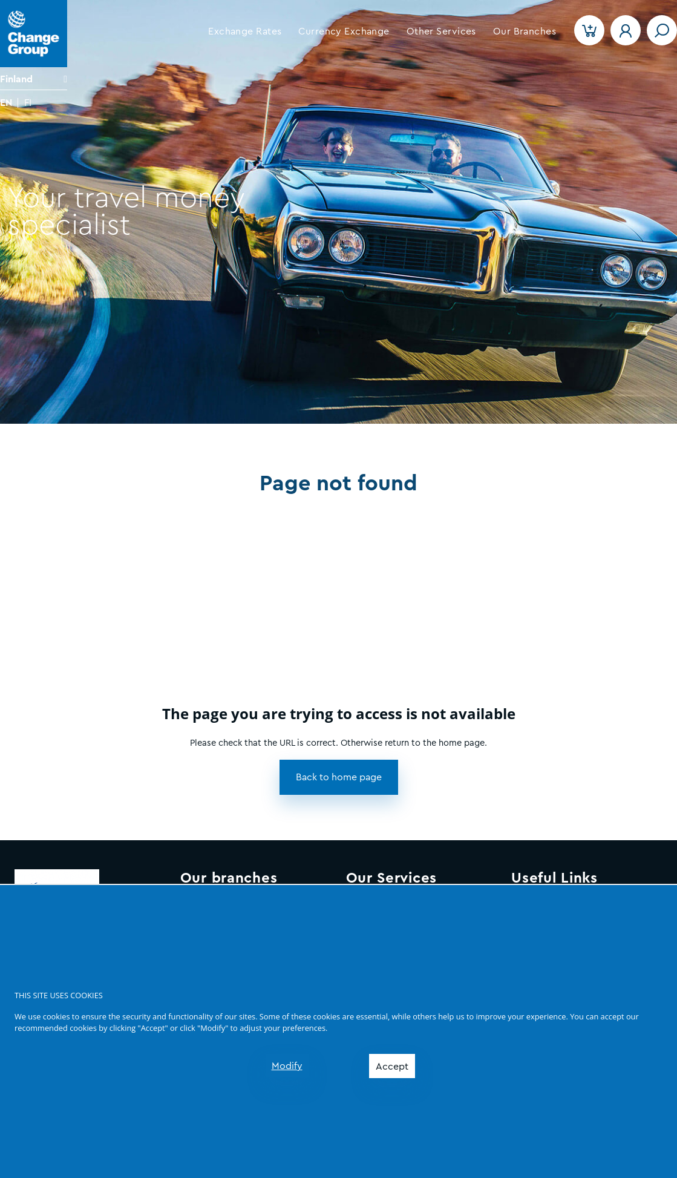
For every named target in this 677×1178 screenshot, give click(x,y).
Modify (287, 1066)
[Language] (33, 78)
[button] (244, 31)
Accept (392, 1066)
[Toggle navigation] (662, 30)
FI (27, 103)
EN (6, 103)
